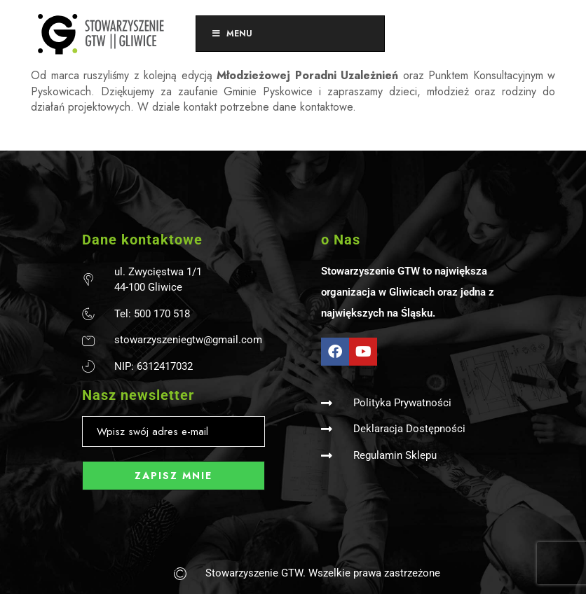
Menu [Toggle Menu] (231, 33)
